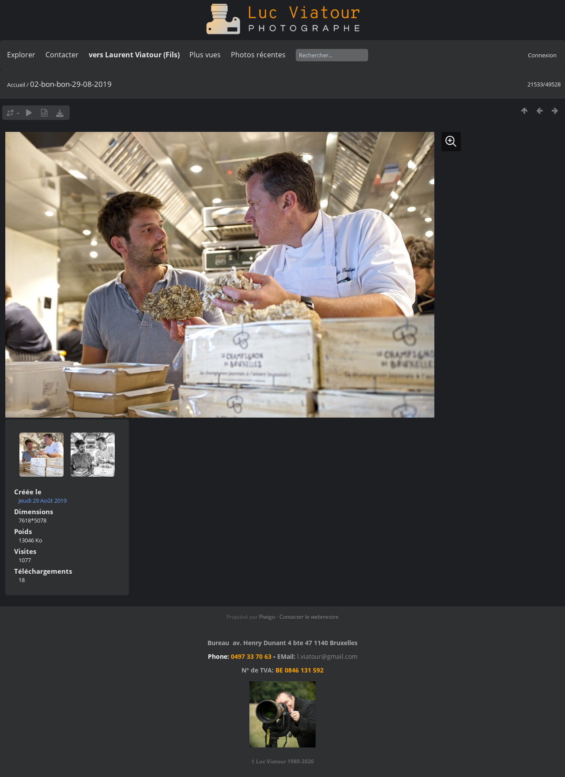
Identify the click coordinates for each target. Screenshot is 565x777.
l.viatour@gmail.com (327, 656)
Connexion (542, 55)
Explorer (21, 55)
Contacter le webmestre (309, 616)
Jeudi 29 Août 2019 (43, 500)
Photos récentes (258, 55)
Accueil (16, 85)
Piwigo (267, 616)
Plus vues (205, 55)
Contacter (62, 55)
